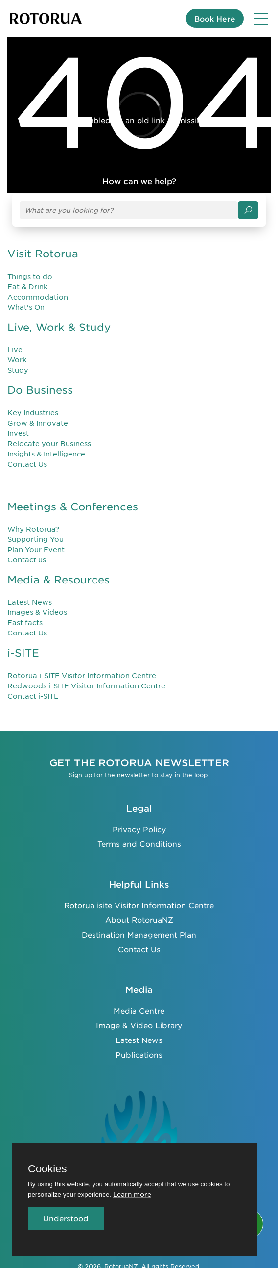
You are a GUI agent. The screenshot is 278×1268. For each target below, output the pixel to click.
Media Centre (139, 1010)
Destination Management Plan (139, 934)
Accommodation (37, 296)
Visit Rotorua (42, 253)
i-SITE (23, 652)
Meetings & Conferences (72, 506)
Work (16, 359)
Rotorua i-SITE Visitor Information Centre (81, 675)
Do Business (40, 389)
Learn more (132, 1194)
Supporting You (35, 538)
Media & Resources (58, 579)
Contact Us (27, 463)
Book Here (214, 18)
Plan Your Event (36, 549)
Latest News (29, 601)
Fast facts (25, 622)
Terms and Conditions (139, 843)
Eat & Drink (27, 286)
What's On (26, 307)
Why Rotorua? (33, 528)
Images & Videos (37, 612)
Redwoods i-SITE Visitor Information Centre (86, 685)
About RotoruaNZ (139, 919)
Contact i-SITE (33, 695)
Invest (18, 433)
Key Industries (32, 412)
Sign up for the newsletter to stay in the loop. (139, 775)
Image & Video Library (139, 1025)
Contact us (26, 559)
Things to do (29, 276)
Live (15, 349)
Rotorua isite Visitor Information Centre (139, 905)
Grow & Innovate (37, 422)
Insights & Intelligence (46, 453)
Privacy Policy (139, 829)
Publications (139, 1054)
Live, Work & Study (59, 327)
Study (17, 369)
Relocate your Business (49, 443)
